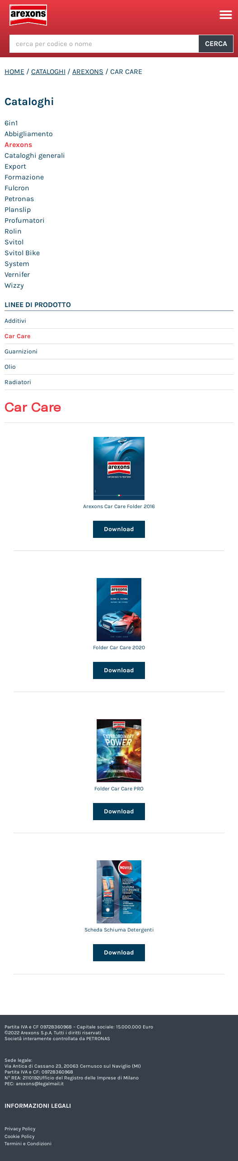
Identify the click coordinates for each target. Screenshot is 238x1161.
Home (14, 71)
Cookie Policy (19, 1136)
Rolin (13, 231)
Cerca (216, 43)
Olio (10, 367)
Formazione (24, 177)
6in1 (11, 123)
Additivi (15, 321)
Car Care (17, 336)
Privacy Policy (20, 1129)
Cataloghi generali (35, 155)
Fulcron (17, 188)
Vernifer (17, 274)
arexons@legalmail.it (40, 1084)
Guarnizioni (21, 351)
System (17, 263)
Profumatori (25, 220)
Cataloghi (48, 71)
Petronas (19, 198)
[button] (225, 15)
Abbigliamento (29, 133)
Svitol (14, 242)
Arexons (87, 71)
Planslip (18, 209)
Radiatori (18, 382)
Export (15, 166)
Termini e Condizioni (28, 1144)
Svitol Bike (22, 252)
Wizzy (14, 285)
